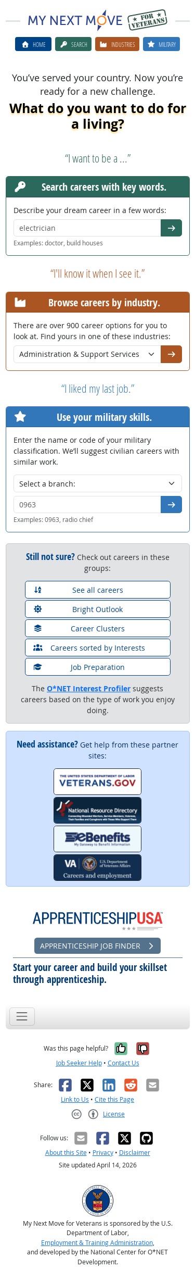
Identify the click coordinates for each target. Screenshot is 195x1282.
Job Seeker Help (79, 1063)
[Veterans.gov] (97, 781)
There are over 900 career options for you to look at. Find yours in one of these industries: (92, 330)
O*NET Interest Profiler (89, 688)
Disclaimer (134, 1152)
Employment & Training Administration (97, 1242)
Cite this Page (114, 1099)
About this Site (66, 1152)
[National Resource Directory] (97, 810)
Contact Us (123, 1063)
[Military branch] (98, 483)
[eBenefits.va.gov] (97, 839)
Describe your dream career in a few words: (90, 210)
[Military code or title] (88, 505)
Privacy (103, 1152)
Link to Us (75, 1099)
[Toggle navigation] (22, 1016)
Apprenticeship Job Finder (97, 946)
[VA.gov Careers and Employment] (97, 867)
